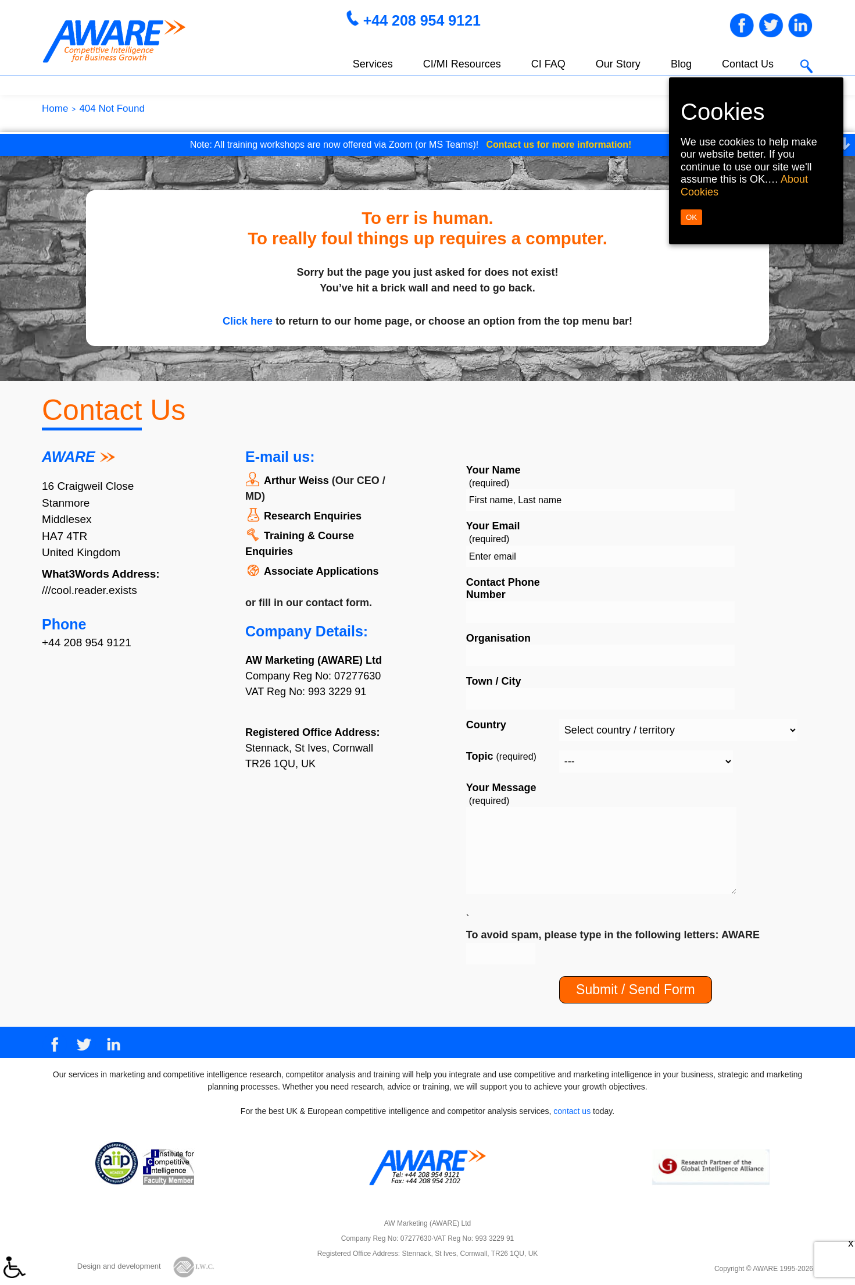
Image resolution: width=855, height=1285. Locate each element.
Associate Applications (321, 571)
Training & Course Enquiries (299, 543)
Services (373, 64)
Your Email (493, 532)
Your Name (493, 476)
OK (691, 217)
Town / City (493, 681)
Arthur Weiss (296, 480)
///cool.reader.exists (89, 590)
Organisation (498, 638)
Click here (248, 321)
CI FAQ (548, 64)
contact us (572, 1111)
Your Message (501, 794)
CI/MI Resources (462, 64)
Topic (501, 756)
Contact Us (748, 64)
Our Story (618, 64)
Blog (681, 64)
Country (486, 725)
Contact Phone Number (503, 588)
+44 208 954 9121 (422, 20)
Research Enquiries (313, 516)
